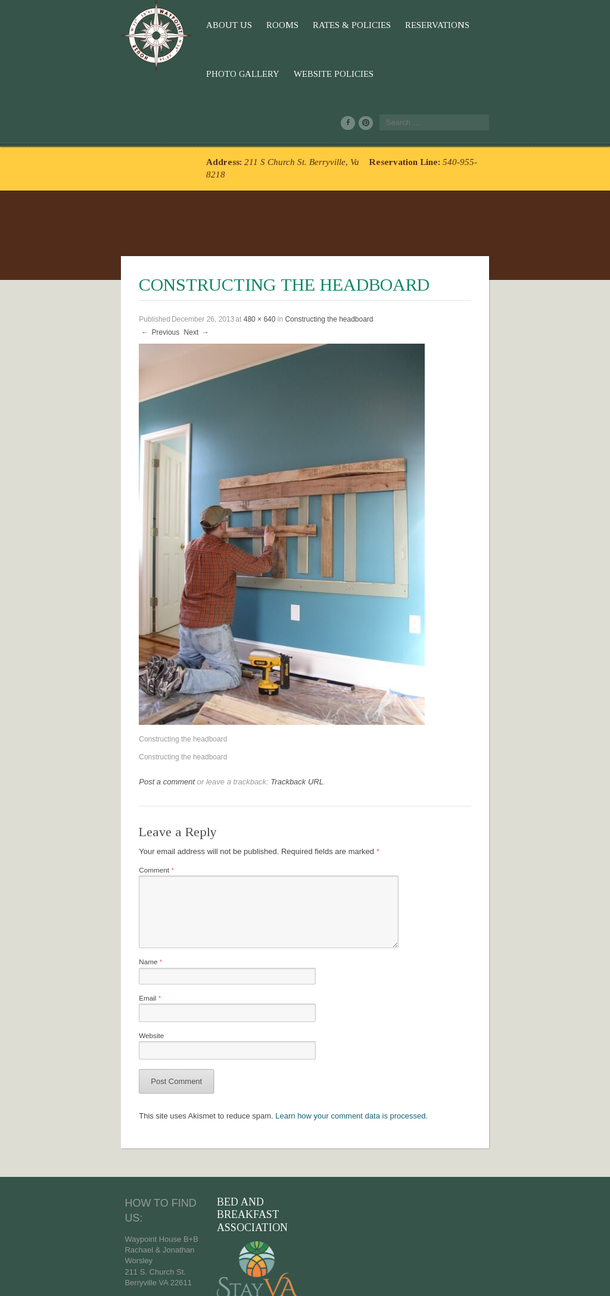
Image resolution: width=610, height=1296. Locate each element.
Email (57, 944)
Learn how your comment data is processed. (273, 1065)
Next (102, 270)
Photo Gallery (426, 25)
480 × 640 (165, 257)
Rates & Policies (258, 25)
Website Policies (517, 25)
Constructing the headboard (235, 257)
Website (58, 983)
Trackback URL (202, 719)
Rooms (188, 25)
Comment (63, 809)
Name (57, 906)
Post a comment (73, 719)
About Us (135, 25)
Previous (65, 270)
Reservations (343, 25)
